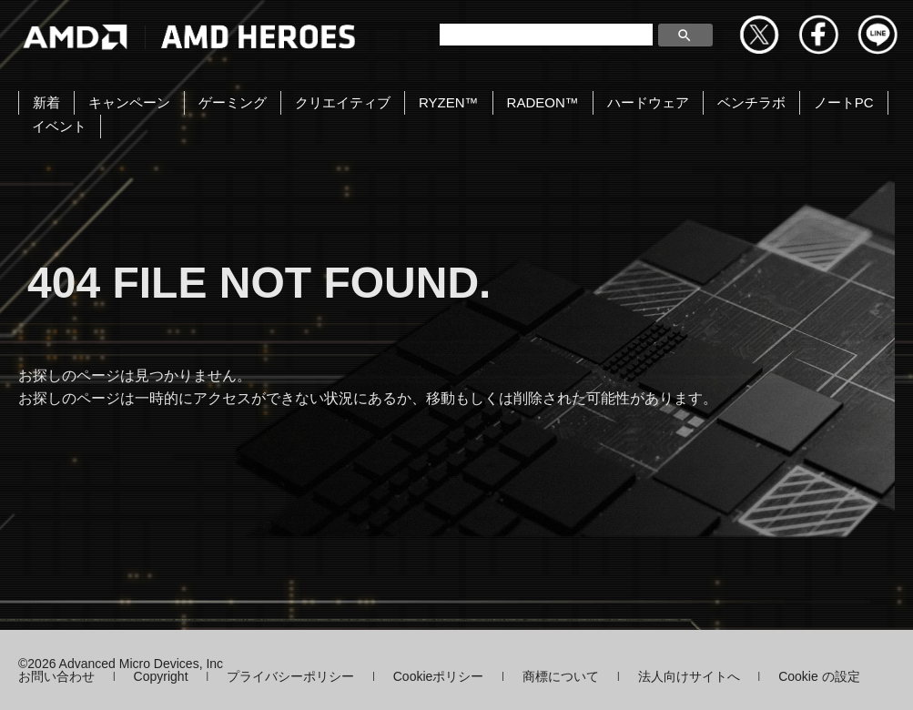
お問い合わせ (56, 676)
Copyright (161, 676)
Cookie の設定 (818, 676)
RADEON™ (543, 102)
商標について (560, 676)
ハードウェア (648, 102)
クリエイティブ (343, 102)
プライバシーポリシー (290, 676)
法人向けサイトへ (689, 676)
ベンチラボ (751, 102)
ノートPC (844, 102)
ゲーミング (232, 102)
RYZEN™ (449, 102)
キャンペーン (129, 102)
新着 (46, 102)
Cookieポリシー (438, 676)
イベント (59, 126)
